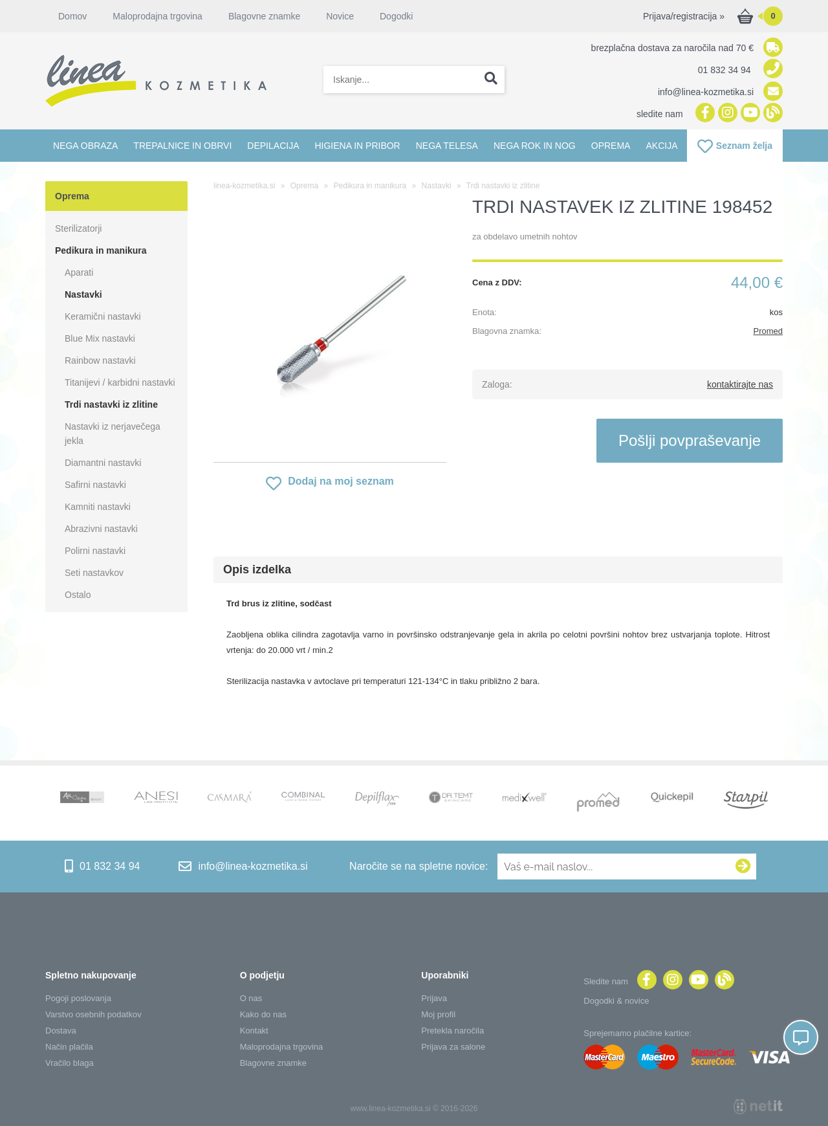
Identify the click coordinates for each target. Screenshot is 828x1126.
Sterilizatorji (78, 228)
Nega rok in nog (535, 145)
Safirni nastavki (95, 485)
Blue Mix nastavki (100, 338)
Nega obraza (85, 145)
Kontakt (254, 1030)
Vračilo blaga (69, 1063)
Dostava (60, 1030)
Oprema (611, 145)
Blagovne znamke (264, 16)
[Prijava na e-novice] (743, 866)
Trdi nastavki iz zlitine (111, 404)
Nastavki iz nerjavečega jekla (112, 433)
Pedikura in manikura (101, 250)
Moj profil (438, 1014)
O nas (251, 998)
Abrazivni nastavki (101, 529)
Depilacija (273, 145)
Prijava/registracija (683, 16)
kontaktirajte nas (740, 384)
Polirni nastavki (95, 551)
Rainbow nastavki (100, 360)
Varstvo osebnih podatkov (93, 1014)
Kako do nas (263, 1014)
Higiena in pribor (357, 145)
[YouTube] (748, 113)
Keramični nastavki (103, 316)
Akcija (661, 145)
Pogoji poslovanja (78, 998)
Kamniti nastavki (98, 507)
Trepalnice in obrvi (182, 145)
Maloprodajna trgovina (157, 16)
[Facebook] (703, 113)
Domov (72, 16)
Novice (340, 16)
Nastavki (83, 294)
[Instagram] (726, 113)
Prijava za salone (453, 1047)
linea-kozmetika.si (244, 185)
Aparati (79, 272)
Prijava (434, 998)
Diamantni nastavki (103, 463)
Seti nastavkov (94, 573)
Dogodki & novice (616, 1001)
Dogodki (396, 16)
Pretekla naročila (452, 1030)
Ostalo (78, 595)
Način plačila (69, 1047)
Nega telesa (447, 145)
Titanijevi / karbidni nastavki (120, 382)
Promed (768, 331)
